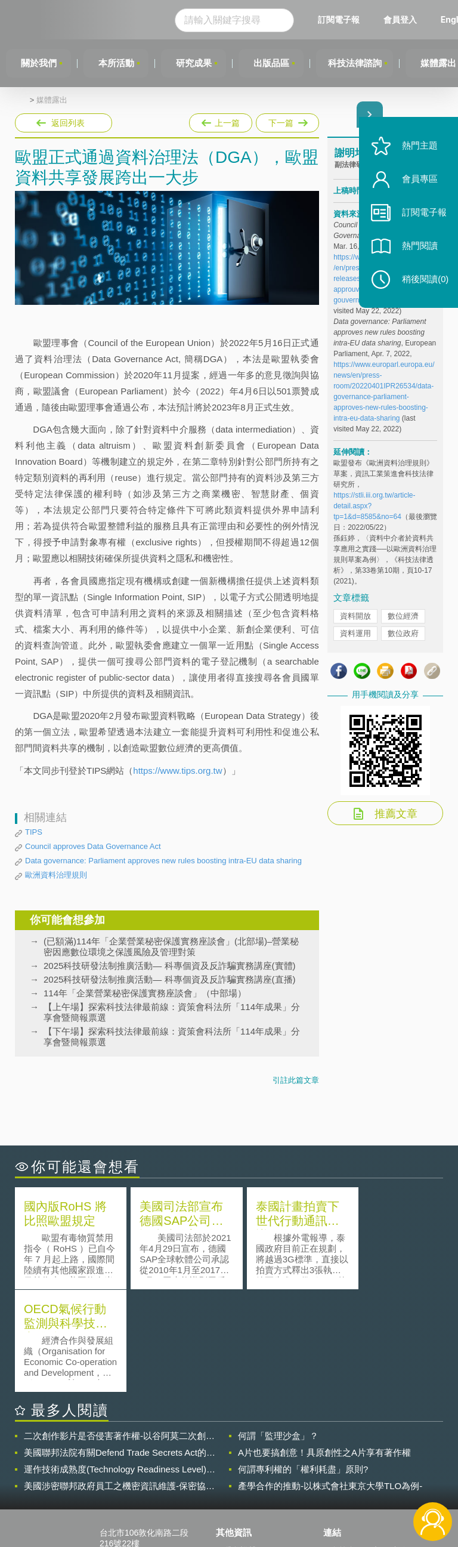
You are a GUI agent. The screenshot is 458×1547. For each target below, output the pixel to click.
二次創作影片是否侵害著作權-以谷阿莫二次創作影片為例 (119, 1333)
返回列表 (68, 123)
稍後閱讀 (423, 284)
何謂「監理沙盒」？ (278, 1333)
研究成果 (195, 63)
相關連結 (390, 1448)
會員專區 (417, 184)
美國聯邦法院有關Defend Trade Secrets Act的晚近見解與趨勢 (119, 1350)
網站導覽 (239, 1498)
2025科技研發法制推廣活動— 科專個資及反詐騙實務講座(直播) (170, 979)
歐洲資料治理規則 (56, 874)
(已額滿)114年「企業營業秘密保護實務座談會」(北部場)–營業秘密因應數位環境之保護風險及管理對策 (171, 946)
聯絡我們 (239, 1481)
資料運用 (355, 633)
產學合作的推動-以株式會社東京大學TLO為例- (330, 1383)
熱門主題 (417, 151)
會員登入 (403, 19)
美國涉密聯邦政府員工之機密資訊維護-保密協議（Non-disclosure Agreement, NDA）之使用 (119, 1383)
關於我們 (39, 63)
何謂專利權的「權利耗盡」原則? (303, 1366)
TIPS (33, 831)
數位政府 (403, 633)
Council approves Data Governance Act (93, 846)
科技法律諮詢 (357, 63)
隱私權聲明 (244, 1448)
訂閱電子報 (342, 19)
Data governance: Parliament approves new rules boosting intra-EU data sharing (163, 860)
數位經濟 (403, 616)
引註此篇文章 (296, 1080)
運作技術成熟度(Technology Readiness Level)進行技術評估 (119, 1366)
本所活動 (117, 63)
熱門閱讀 (417, 251)
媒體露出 (51, 100)
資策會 (342, 1448)
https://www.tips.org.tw (177, 770)
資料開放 (355, 616)
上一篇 (220, 120)
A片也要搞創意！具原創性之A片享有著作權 (324, 1350)
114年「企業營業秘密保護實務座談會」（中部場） (145, 993)
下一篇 (286, 120)
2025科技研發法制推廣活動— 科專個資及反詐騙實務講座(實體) (170, 966)
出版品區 (273, 63)
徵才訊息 (239, 1464)
